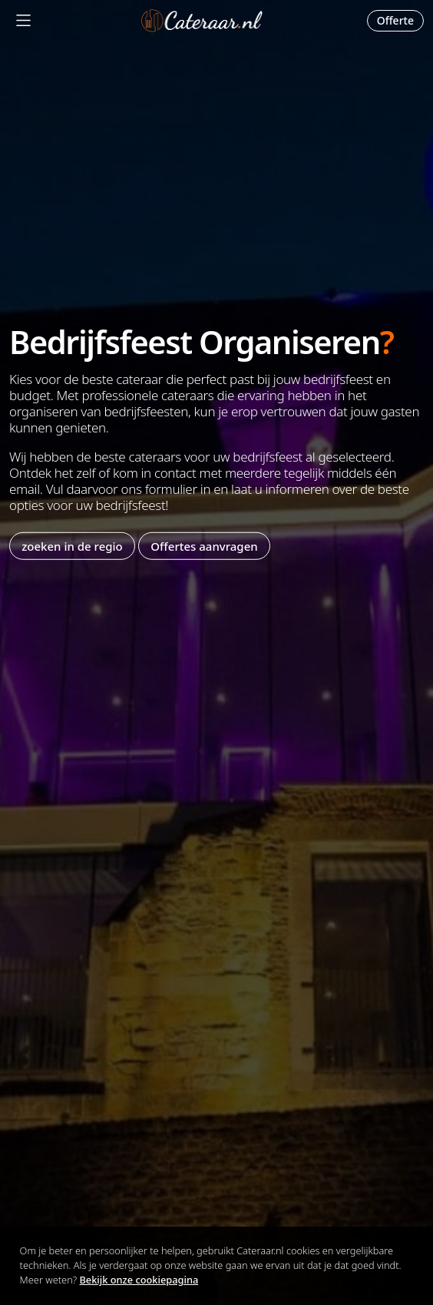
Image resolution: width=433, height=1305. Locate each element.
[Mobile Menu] (23, 20)
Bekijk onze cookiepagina (139, 1280)
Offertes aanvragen (203, 545)
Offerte (395, 20)
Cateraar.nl (201, 21)
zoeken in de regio (72, 545)
